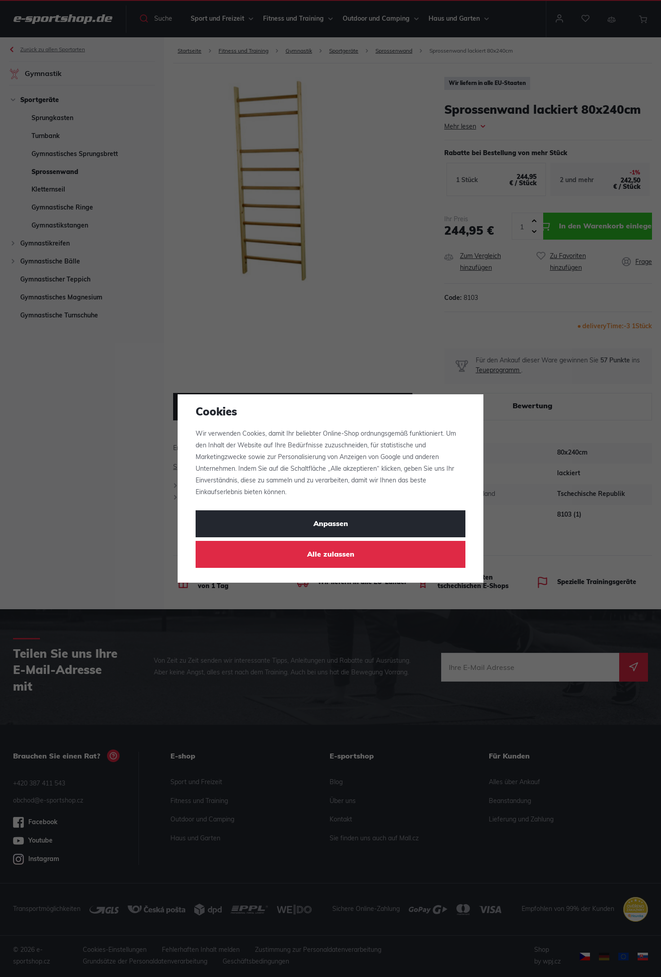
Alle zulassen (330, 554)
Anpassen (330, 524)
